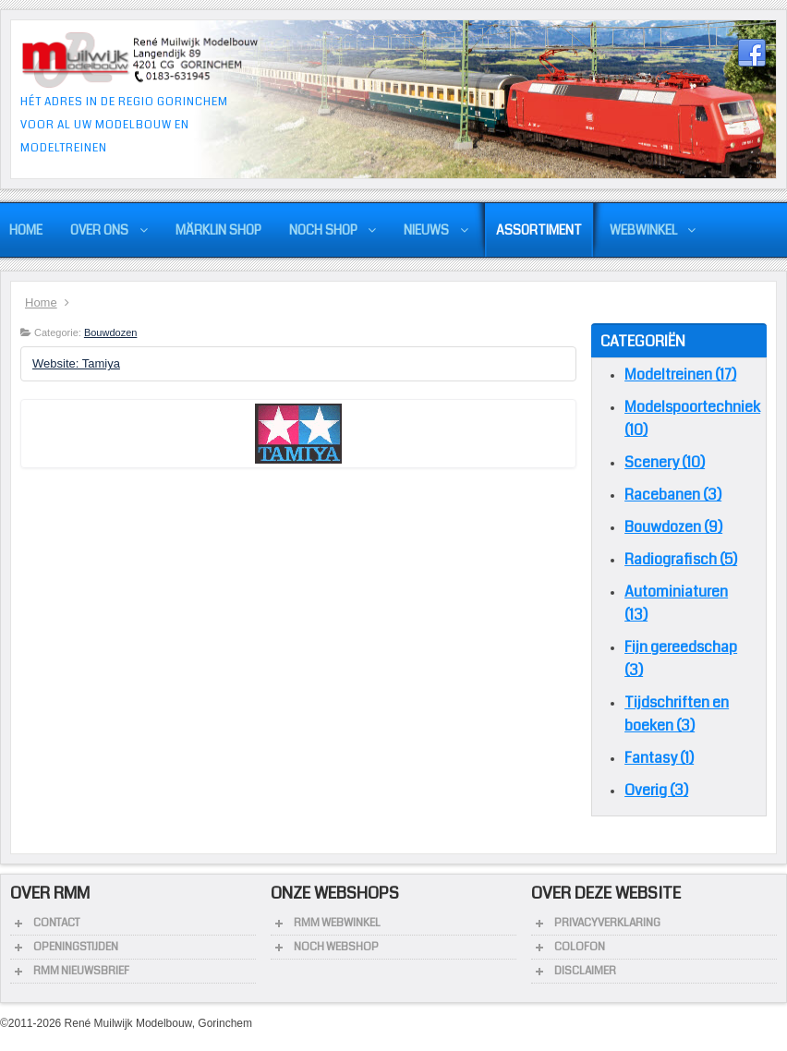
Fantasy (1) (659, 757)
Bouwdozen (111, 332)
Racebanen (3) (672, 494)
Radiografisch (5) (680, 559)
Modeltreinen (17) (680, 374)
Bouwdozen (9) (673, 527)
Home (41, 302)
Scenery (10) (664, 462)
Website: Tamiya (76, 363)
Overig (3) (656, 790)
